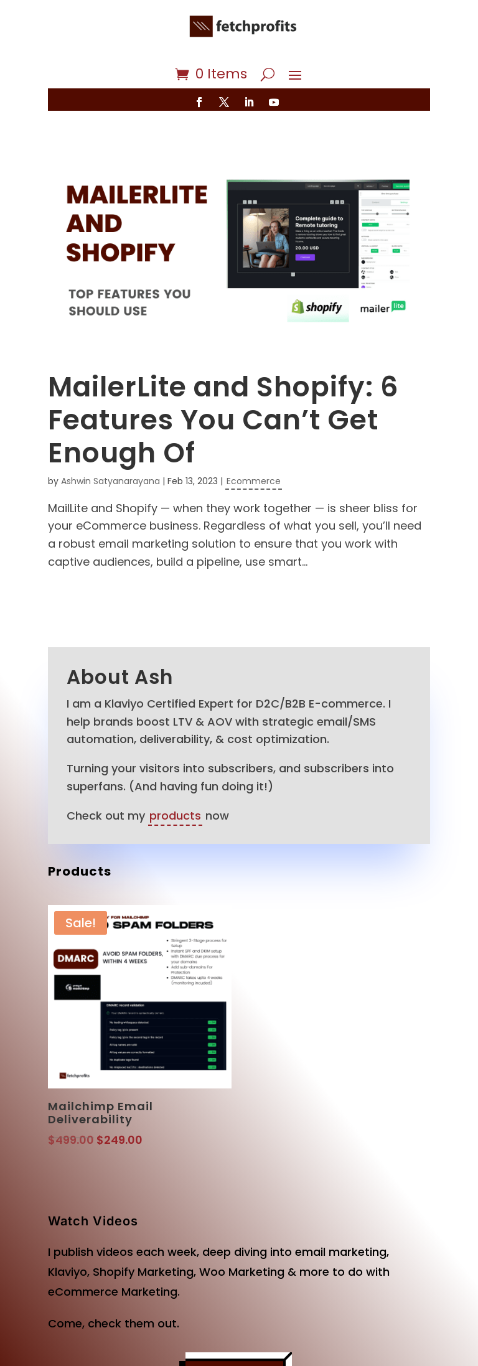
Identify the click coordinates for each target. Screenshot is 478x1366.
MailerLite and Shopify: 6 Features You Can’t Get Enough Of (223, 420)
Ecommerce (254, 481)
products (175, 815)
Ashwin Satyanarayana (110, 481)
